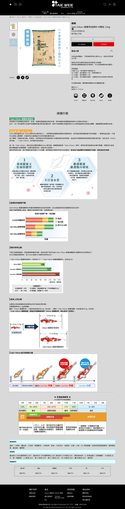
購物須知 (85, 493)
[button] (20, 48)
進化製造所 (54, 13)
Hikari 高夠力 (45, 12)
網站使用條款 (87, 496)
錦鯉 (73, 23)
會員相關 (70, 496)
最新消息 (32, 493)
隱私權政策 (86, 500)
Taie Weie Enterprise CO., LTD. (59, 507)
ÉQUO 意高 (71, 13)
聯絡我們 (32, 496)
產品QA (70, 493)
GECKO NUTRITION (80, 12)
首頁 (13, 17)
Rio (62, 13)
